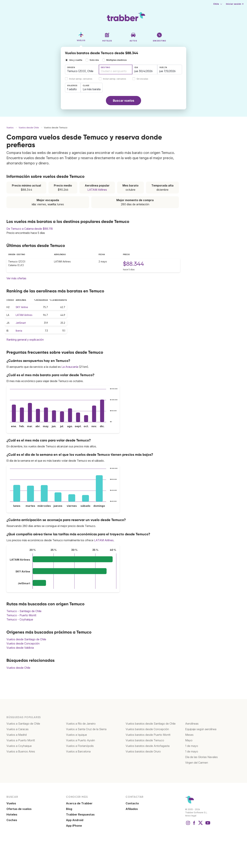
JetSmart (21, 322)
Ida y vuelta (75, 60)
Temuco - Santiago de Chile (23, 611)
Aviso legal (190, 815)
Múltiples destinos (116, 60)
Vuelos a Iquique (76, 734)
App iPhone (74, 825)
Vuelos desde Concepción (23, 643)
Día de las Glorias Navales (201, 757)
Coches (11, 820)
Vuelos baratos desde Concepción (147, 729)
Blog (69, 809)
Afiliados (132, 809)
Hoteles (11, 814)
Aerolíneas (192, 723)
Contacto (132, 803)
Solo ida (94, 60)
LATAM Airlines (97, 189)
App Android (74, 820)
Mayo (188, 740)
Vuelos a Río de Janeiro (81, 723)
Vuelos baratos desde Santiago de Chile (151, 723)
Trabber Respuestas (80, 814)
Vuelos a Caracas (17, 729)
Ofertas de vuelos (19, 809)
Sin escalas (142, 79)
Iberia (19, 330)
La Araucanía (69, 366)
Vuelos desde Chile (18, 667)
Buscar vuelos (123, 100)
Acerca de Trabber (79, 803)
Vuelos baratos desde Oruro (143, 751)
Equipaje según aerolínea (200, 729)
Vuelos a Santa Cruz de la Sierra (86, 729)
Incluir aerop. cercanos (80, 79)
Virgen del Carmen (196, 762)
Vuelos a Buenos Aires (20, 751)
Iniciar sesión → (235, 4)
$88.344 (133, 263)
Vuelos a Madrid (16, 734)
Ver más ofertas (16, 278)
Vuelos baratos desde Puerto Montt (148, 734)
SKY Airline (22, 307)
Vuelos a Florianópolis (80, 746)
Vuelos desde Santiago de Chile (26, 639)
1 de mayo (191, 746)
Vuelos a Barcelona (78, 751)
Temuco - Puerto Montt (21, 615)
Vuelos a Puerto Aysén (80, 740)
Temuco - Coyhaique (19, 619)
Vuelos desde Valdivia (20, 647)
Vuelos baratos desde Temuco (145, 740)
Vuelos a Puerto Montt (20, 740)
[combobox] (82, 69)
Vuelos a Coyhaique (19, 746)
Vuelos (11, 803)
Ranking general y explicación (25, 339)
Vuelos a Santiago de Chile (23, 723)
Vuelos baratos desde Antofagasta (147, 746)
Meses (189, 734)
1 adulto (72, 89)
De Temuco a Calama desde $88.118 (29, 228)
